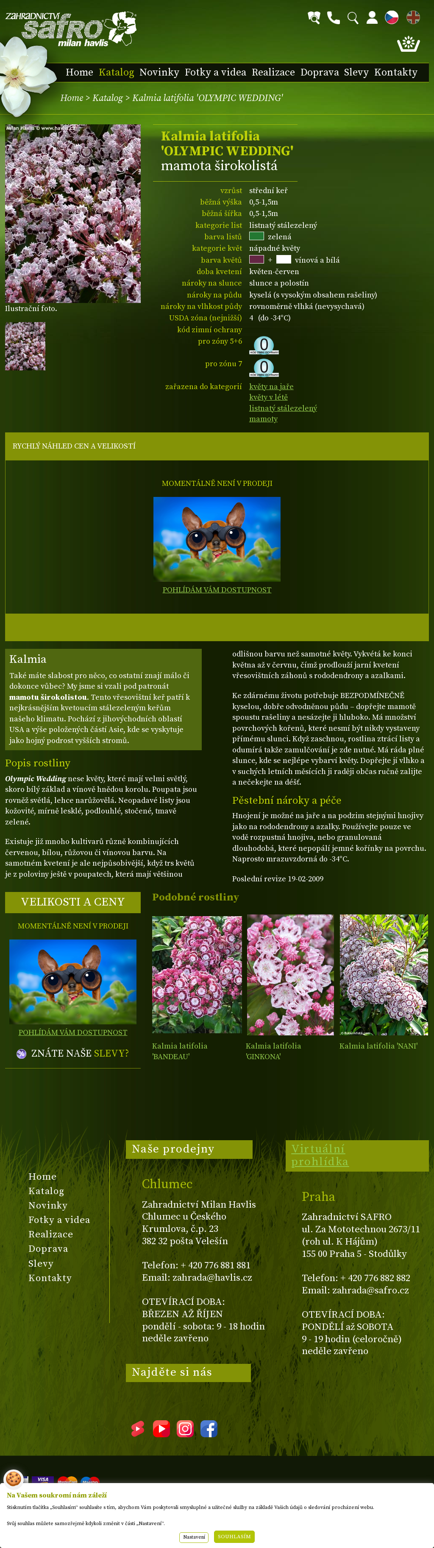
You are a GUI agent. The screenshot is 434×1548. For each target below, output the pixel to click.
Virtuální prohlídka (320, 1155)
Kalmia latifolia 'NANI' (378, 1046)
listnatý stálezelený (283, 408)
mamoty (263, 419)
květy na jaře (271, 387)
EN (411, 16)
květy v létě (268, 397)
